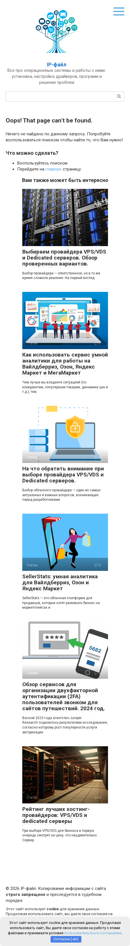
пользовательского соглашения (92, 933)
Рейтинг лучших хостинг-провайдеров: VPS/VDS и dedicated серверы (56, 815)
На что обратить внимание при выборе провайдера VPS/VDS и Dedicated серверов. (63, 474)
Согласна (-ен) (65, 939)
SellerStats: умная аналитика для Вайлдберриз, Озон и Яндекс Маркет (60, 582)
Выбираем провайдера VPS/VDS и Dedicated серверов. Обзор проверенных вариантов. (64, 257)
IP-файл (56, 65)
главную (53, 169)
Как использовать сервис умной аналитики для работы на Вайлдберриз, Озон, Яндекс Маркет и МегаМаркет (65, 363)
